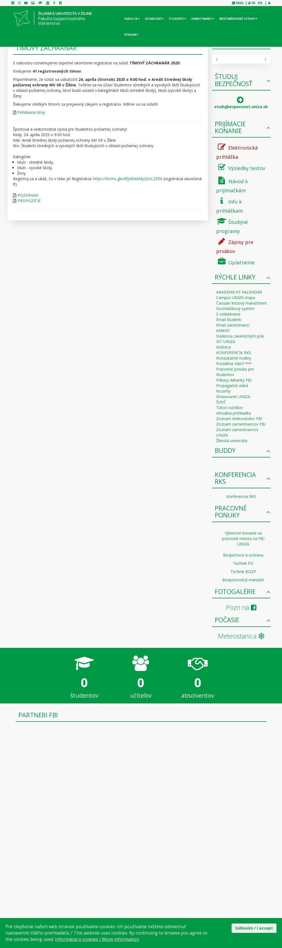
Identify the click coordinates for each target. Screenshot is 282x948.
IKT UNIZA (225, 341)
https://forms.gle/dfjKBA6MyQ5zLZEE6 (127, 178)
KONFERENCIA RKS (233, 352)
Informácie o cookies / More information (97, 939)
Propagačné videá (232, 385)
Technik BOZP (243, 571)
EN (260, 3)
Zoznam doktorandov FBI (239, 418)
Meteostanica (241, 635)
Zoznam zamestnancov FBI (240, 424)
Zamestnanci (201, 19)
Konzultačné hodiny (233, 358)
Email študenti (228, 319)
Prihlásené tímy (31, 112)
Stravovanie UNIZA (233, 396)
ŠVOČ (221, 402)
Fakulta (130, 19)
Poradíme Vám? (234, 363)
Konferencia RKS (241, 496)
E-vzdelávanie (228, 314)
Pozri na (241, 607)
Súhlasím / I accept (254, 928)
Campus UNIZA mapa (235, 297)
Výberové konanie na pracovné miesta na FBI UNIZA (243, 538)
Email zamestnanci (233, 325)
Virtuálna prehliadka (233, 413)
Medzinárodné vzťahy (237, 19)
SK (253, 3)
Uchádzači (153, 19)
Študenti (176, 19)
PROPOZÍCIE (29, 200)
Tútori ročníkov (229, 407)
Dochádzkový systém (235, 308)
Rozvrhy (223, 391)
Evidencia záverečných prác (240, 336)
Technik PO (243, 563)
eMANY (223, 330)
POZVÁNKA (28, 195)
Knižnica (223, 347)
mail (240, 3)
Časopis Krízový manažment (241, 303)
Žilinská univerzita (231, 440)
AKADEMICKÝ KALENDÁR (239, 292)
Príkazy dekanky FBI (234, 380)
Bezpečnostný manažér (243, 579)
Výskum (130, 35)
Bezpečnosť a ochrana (243, 555)
